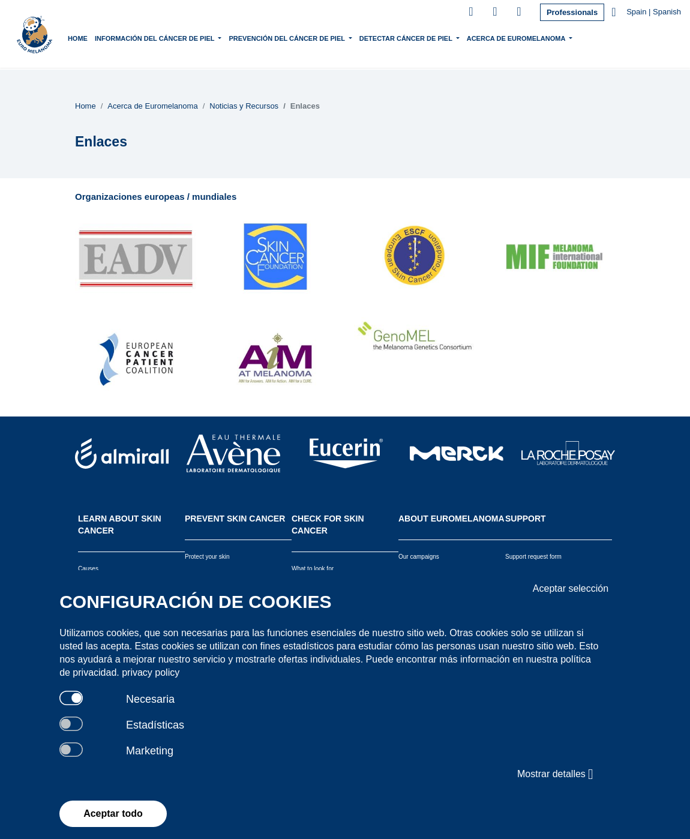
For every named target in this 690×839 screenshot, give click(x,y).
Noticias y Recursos (243, 105)
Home (90, 38)
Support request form (533, 556)
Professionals (572, 12)
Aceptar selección (570, 588)
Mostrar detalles (555, 774)
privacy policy (150, 672)
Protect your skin (207, 556)
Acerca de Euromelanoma (528, 37)
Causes (88, 568)
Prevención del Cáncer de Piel (300, 37)
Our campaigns (418, 556)
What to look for (313, 568)
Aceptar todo (113, 813)
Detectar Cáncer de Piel (418, 37)
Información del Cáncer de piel (168, 37)
